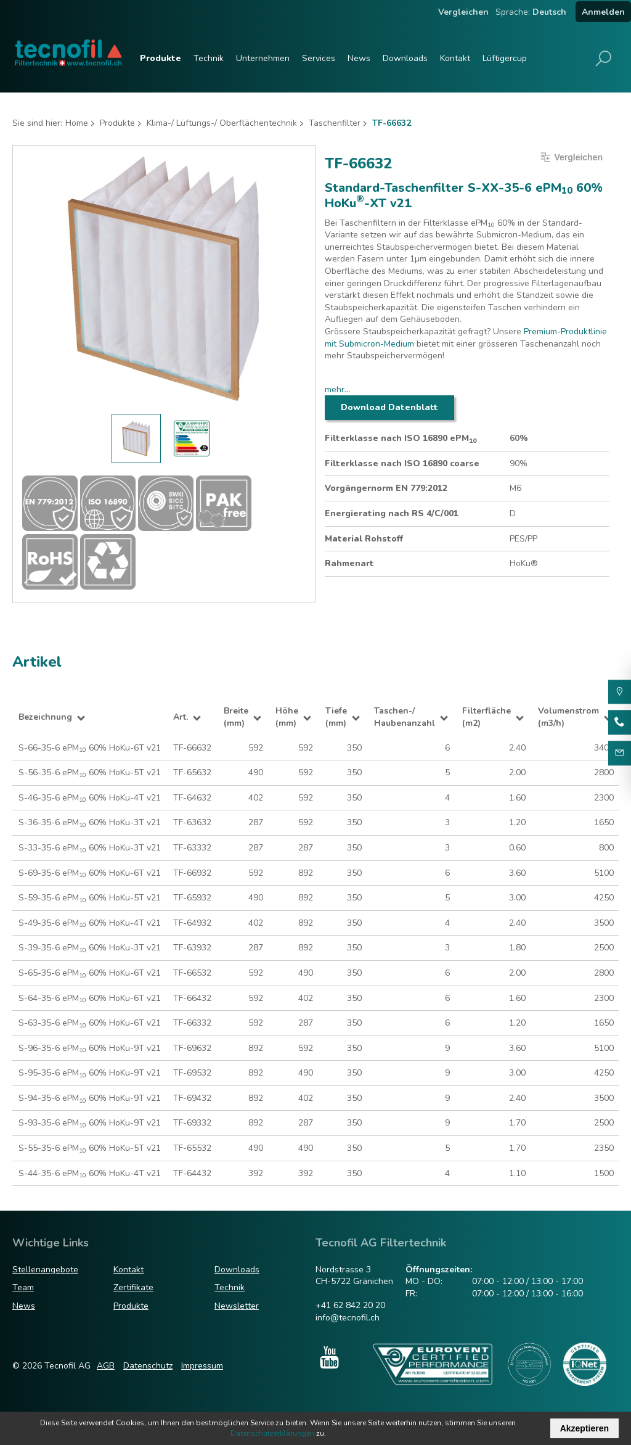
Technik (208, 58)
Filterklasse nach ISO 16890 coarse (402, 463)
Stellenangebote (45, 1269)
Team (23, 1287)
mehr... (337, 389)
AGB (106, 1366)
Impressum (202, 1366)
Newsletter (236, 1306)
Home (76, 123)
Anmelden (603, 12)
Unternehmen (263, 58)
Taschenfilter (334, 123)
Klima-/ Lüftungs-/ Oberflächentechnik (222, 123)
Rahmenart (349, 563)
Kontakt (455, 58)
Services (318, 58)
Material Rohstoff (364, 539)
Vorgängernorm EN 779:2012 (386, 488)
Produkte (160, 58)
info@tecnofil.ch (348, 1318)
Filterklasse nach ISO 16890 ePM (400, 438)
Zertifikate (133, 1287)
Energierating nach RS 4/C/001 (391, 513)
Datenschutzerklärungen (272, 1433)
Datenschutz (148, 1366)
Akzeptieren (584, 1428)
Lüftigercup (504, 58)
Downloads (405, 58)
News (359, 58)
